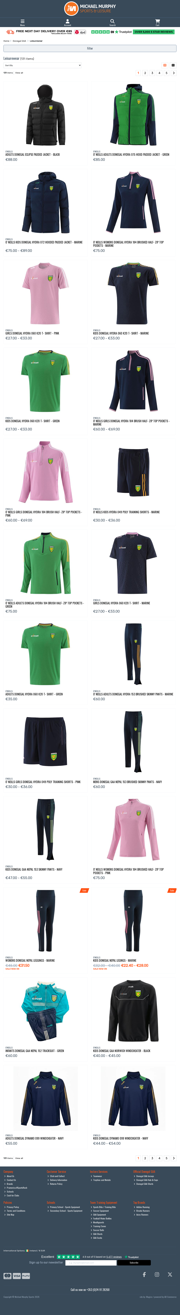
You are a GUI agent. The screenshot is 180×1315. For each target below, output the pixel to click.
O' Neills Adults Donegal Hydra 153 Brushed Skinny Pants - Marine (133, 694)
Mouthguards (97, 1222)
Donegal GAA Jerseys (144, 1176)
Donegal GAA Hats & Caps (146, 1179)
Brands (8, 1183)
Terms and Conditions (14, 1210)
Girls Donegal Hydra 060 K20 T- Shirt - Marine (121, 603)
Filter (90, 48)
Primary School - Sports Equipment (63, 1206)
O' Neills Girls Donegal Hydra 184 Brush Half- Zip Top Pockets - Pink (43, 513)
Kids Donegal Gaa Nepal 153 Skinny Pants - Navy (33, 869)
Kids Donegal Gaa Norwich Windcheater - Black (121, 1051)
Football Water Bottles (101, 1218)
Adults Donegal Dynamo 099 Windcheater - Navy (34, 1138)
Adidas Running (142, 1206)
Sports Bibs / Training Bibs (103, 1206)
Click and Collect (56, 1176)
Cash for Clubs (11, 1195)
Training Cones (98, 1226)
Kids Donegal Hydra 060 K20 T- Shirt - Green (32, 421)
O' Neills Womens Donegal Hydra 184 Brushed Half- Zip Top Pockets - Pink (128, 871)
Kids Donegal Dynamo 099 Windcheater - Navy (120, 1138)
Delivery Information (57, 1179)
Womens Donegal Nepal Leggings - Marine (30, 960)
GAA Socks (96, 1237)
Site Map (9, 1214)
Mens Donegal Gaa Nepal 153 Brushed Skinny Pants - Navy (127, 782)
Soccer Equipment (100, 1210)
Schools (9, 1191)
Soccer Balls (97, 1230)
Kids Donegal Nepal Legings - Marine (114, 960)
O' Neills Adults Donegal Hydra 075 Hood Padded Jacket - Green (131, 154)
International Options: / (24, 1250)
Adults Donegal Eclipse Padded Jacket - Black (32, 154)
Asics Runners (141, 1214)
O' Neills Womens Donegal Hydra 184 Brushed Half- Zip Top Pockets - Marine (128, 244)
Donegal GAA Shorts (143, 1183)
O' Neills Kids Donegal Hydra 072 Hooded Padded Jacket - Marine (43, 242)
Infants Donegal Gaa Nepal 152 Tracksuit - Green (34, 1051)
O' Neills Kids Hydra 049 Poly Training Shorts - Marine (126, 512)
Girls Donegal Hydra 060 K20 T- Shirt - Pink (32, 333)
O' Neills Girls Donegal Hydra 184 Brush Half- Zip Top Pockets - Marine (131, 422)
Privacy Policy (11, 1206)
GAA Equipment (98, 1214)
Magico (149, 1296)
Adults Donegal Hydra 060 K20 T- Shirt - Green (34, 694)
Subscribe (134, 1262)
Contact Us (10, 1179)
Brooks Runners (142, 1210)
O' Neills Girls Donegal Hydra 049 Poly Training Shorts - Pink (43, 782)
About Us (9, 1176)
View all (19, 73)
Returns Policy (54, 1183)
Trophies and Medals (101, 1179)
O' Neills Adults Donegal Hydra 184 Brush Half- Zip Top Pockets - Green (44, 605)
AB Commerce (170, 1296)
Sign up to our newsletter (46, 1262)
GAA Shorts (97, 1233)
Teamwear (96, 1176)
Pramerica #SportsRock (15, 1187)
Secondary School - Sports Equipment (64, 1210)
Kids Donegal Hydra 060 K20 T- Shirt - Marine (121, 333)
